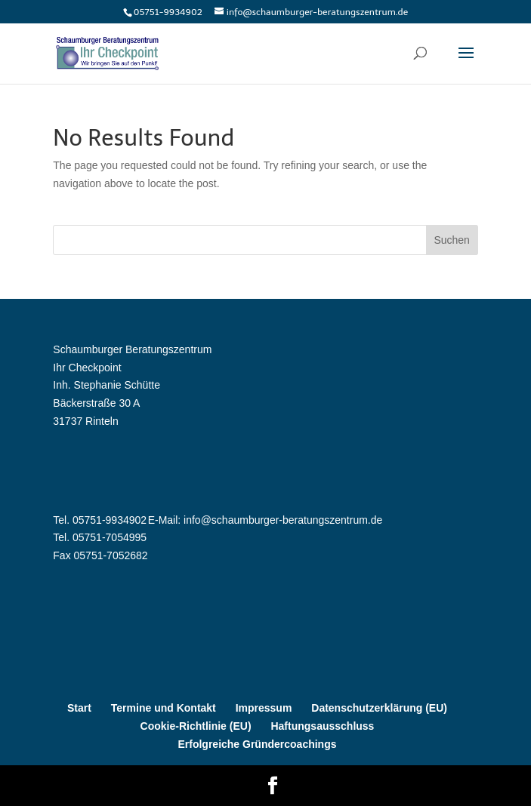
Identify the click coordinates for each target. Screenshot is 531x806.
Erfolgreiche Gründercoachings (257, 744)
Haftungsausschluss (322, 726)
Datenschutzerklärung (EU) (379, 708)
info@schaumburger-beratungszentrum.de (283, 520)
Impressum (264, 708)
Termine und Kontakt (163, 708)
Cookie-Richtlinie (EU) (196, 726)
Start (79, 708)
